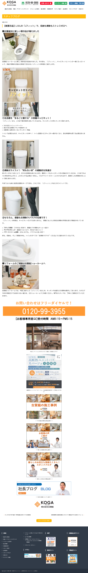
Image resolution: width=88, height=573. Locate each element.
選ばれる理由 (8, 9)
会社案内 (65, 9)
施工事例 (43, 9)
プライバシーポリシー (30, 545)
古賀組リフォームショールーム (32, 539)
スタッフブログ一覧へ (44, 520)
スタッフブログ (73, 9)
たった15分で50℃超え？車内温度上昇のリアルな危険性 (18, 514)
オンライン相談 (6, 557)
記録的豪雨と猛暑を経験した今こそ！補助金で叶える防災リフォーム (67, 514)
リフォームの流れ (34, 9)
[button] (46, 3)
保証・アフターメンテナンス (20, 9)
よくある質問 (28, 536)
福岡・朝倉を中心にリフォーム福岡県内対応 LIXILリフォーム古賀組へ (24, 570)
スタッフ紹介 (57, 9)
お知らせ (81, 9)
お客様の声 (50, 9)
